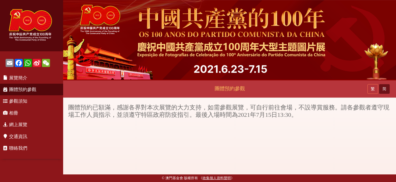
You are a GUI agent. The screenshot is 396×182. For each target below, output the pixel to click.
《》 (216, 178)
